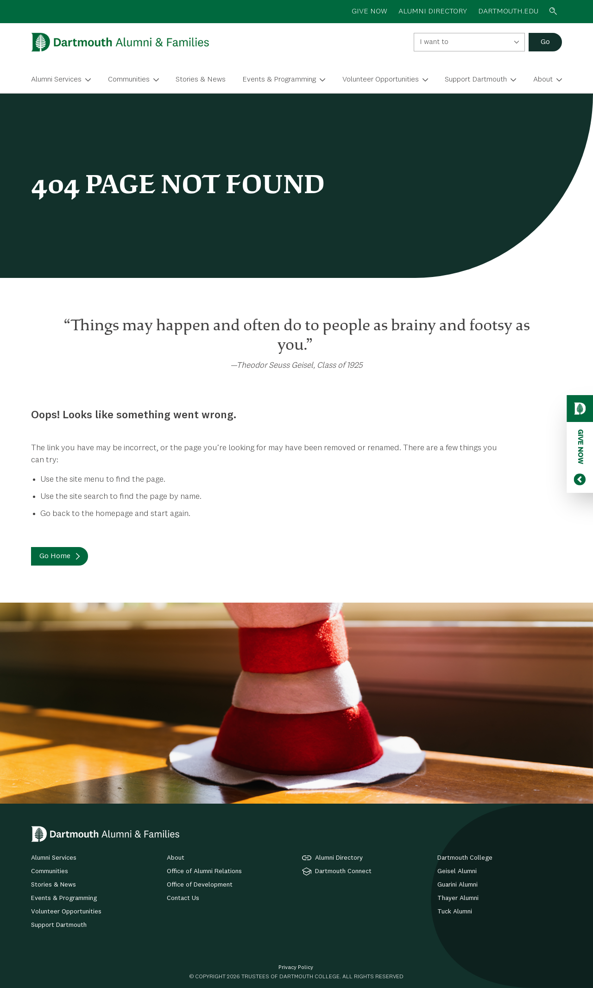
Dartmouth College (464, 858)
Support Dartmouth (476, 79)
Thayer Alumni (458, 898)
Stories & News (201, 79)
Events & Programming (279, 79)
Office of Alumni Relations (204, 871)
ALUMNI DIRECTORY (432, 11)
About (543, 79)
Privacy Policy (295, 967)
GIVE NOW (369, 11)
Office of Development (200, 884)
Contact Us (183, 898)
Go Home (54, 556)
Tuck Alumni (454, 911)
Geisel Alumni (457, 871)
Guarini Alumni (457, 884)
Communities (129, 79)
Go (545, 42)
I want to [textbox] (434, 42)
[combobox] (469, 42)
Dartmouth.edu (508, 11)
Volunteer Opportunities (380, 79)
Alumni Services (56, 79)
